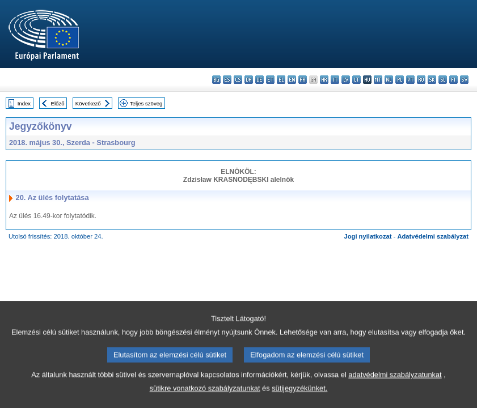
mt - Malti (378, 79)
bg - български (216, 79)
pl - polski (399, 79)
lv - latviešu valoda (345, 79)
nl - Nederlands (389, 79)
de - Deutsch (259, 79)
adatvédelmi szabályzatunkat (394, 388)
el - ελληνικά (281, 79)
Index (24, 103)
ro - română (421, 79)
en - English (292, 79)
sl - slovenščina (442, 79)
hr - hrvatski (324, 79)
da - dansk (248, 79)
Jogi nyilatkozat (368, 236)
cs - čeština (238, 79)
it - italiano (335, 79)
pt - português (410, 79)
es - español (227, 79)
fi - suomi (453, 79)
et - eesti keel (270, 79)
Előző (58, 103)
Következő (88, 103)
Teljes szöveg (146, 103)
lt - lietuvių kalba (356, 79)
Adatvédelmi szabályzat (432, 236)
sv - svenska (464, 79)
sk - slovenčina (432, 79)
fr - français (302, 79)
